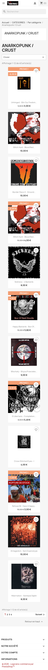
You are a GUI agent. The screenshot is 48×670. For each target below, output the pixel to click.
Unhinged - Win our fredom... (24, 102)
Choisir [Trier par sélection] (24, 57)
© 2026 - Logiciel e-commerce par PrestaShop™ (18, 665)
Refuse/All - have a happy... (24, 506)
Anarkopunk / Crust (21, 33)
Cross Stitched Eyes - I (24, 461)
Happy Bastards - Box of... (24, 326)
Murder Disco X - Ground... (24, 192)
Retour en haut (34, 621)
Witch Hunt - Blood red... (24, 147)
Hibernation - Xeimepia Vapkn (24, 595)
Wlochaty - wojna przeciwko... (24, 371)
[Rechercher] (24, 11)
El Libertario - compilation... (24, 416)
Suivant (40, 614)
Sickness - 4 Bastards (24, 282)
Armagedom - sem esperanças (24, 551)
